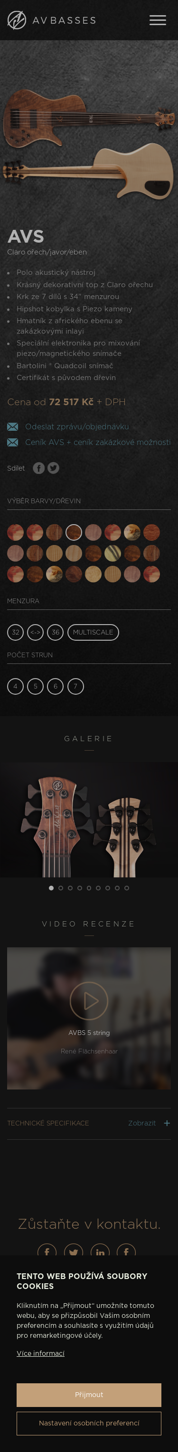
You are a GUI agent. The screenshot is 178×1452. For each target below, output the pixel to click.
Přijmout (89, 1395)
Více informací (41, 1354)
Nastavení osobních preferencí (89, 1423)
